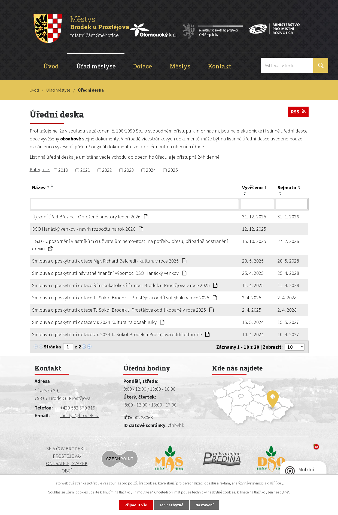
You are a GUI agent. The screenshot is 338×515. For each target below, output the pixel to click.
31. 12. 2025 (254, 216)
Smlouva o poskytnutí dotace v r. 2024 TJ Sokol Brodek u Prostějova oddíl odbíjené (120, 334)
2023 (129, 170)
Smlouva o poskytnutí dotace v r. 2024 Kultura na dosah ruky (98, 322)
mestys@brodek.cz (79, 415)
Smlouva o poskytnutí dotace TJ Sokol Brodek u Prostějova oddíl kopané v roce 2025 (123, 310)
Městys (180, 66)
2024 (151, 170)
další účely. (275, 483)
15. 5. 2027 (288, 322)
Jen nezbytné (171, 504)
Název (40, 187)
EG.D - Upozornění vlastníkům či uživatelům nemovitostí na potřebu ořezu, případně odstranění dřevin (130, 245)
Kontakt (219, 66)
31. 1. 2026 (288, 216)
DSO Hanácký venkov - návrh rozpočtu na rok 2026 (87, 229)
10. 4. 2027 (288, 334)
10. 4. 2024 (253, 334)
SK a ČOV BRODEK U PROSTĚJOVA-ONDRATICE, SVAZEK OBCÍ (66, 459)
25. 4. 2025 (253, 273)
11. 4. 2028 (288, 285)
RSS (298, 112)
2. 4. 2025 (251, 297)
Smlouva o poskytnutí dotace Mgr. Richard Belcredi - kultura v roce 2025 (109, 261)
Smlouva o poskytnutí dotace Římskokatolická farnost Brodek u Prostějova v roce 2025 (124, 285)
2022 (107, 170)
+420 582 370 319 (77, 408)
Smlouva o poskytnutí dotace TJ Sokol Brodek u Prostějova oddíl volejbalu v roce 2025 (124, 297)
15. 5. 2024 (253, 322)
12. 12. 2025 (254, 229)
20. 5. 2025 (253, 261)
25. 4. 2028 (288, 273)
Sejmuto (289, 187)
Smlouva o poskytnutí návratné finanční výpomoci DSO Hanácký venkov (109, 273)
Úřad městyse (96, 66)
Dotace (142, 66)
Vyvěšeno (254, 187)
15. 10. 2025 (254, 241)
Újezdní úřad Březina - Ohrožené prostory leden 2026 (90, 216)
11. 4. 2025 (253, 285)
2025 (173, 170)
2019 (63, 170)
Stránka (52, 347)
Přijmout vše (135, 504)
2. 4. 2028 (287, 297)
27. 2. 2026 (288, 241)
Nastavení (205, 504)
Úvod (51, 66)
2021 (85, 170)
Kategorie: (40, 169)
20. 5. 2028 (288, 261)
